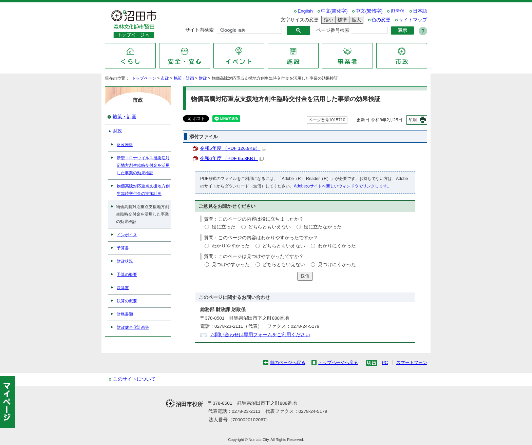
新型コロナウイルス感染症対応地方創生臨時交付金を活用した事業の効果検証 (143, 165)
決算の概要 (127, 301)
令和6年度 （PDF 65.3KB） (232, 158)
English (305, 11)
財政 (203, 78)
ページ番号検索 (332, 30)
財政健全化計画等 (133, 327)
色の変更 (381, 19)
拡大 (355, 20)
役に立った (223, 226)
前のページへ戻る (287, 362)
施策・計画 (184, 78)
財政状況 (125, 261)
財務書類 (125, 314)
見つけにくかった (337, 264)
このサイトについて (134, 379)
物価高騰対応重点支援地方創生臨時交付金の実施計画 (143, 190)
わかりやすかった (231, 245)
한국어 (398, 11)
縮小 (327, 20)
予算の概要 (127, 274)
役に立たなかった (323, 226)
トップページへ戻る (338, 362)
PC (385, 362)
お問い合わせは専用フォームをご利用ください (260, 334)
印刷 (412, 120)
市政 (165, 78)
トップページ (144, 78)
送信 (305, 276)
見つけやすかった (231, 264)
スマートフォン (411, 362)
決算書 (123, 287)
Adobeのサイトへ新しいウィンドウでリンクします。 (342, 186)
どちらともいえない (269, 226)
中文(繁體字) (369, 11)
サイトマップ (413, 19)
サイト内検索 (199, 30)
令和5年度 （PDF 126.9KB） (233, 148)
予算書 (123, 248)
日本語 (420, 11)
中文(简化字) (334, 11)
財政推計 (125, 144)
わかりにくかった (337, 245)
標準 (341, 20)
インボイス (127, 234)
